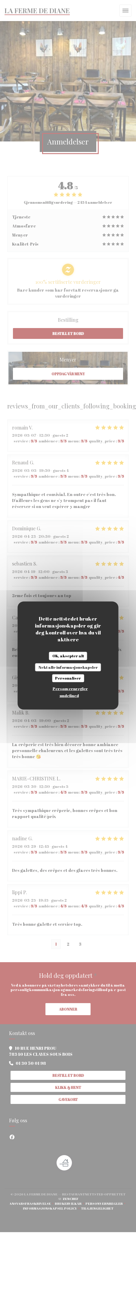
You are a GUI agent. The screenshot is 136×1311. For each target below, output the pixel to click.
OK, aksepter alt (68, 656)
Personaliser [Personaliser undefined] (68, 678)
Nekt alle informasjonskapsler (68, 667)
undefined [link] (69, 695)
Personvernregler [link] (70, 688)
